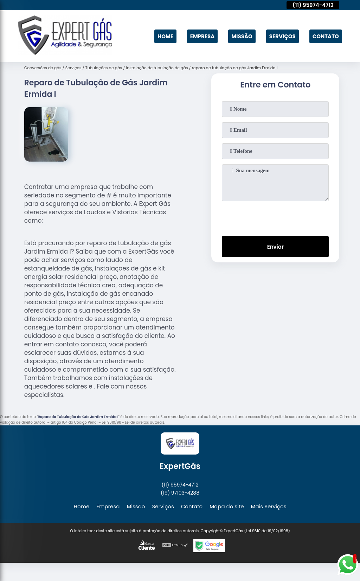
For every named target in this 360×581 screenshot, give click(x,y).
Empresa (202, 36)
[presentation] (275, 217)
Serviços (282, 36)
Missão (241, 36)
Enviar (275, 246)
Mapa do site (227, 506)
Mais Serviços (269, 506)
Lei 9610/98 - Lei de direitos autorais (133, 422)
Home (165, 36)
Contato (326, 36)
